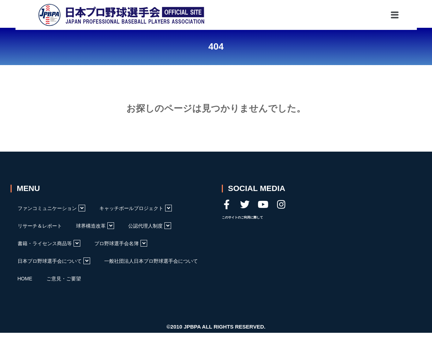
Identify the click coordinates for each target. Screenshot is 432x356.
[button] (362, 14)
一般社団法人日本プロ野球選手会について (151, 261)
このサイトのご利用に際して (242, 217)
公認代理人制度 (149, 225)
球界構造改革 (95, 225)
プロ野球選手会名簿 (120, 243)
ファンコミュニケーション (51, 208)
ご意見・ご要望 (63, 278)
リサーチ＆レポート (40, 226)
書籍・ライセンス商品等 (49, 243)
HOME (25, 278)
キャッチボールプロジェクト (135, 208)
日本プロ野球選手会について (54, 261)
